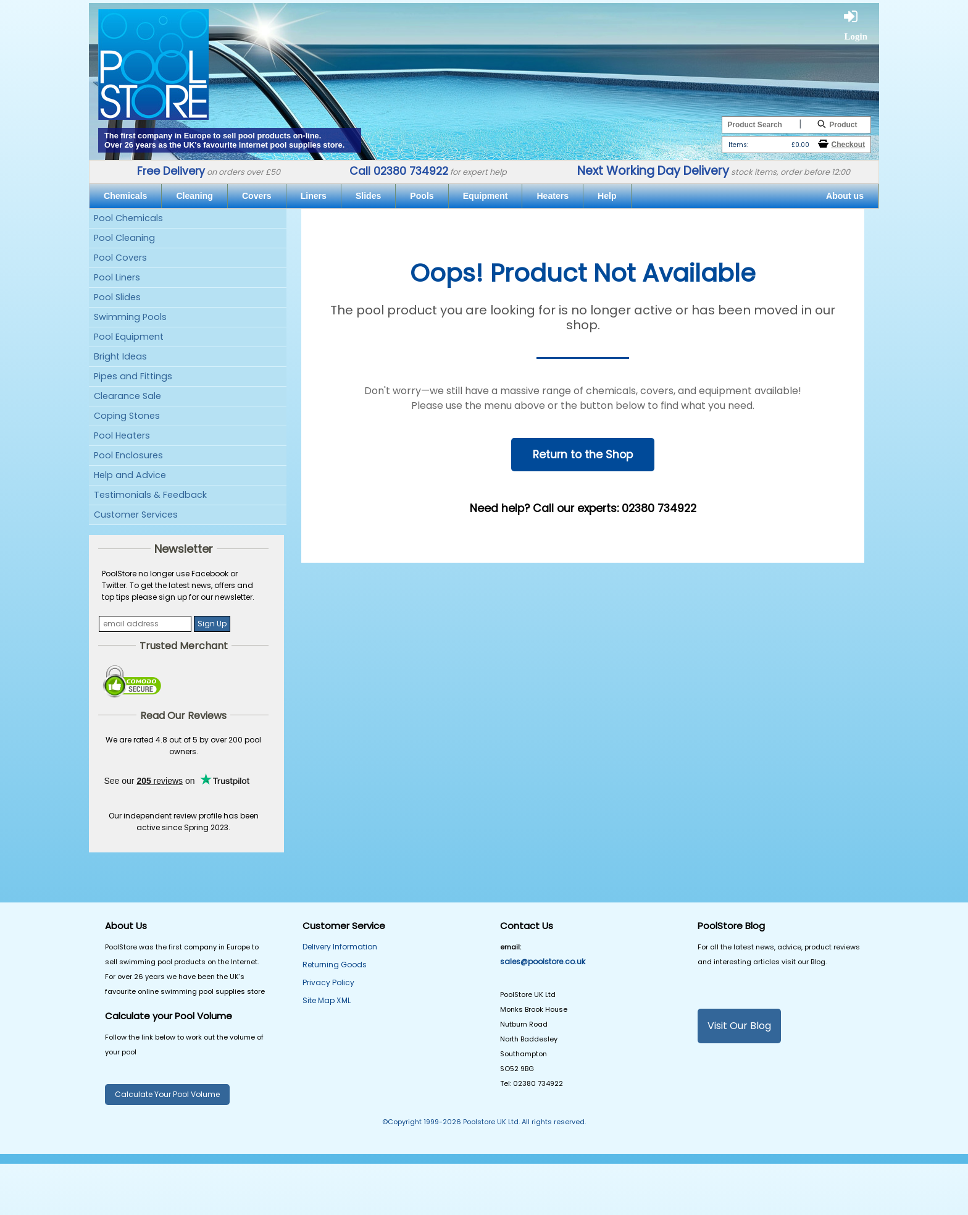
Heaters (552, 196)
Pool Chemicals (128, 218)
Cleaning (194, 196)
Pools (421, 196)
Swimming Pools (130, 317)
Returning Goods (334, 964)
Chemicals (125, 196)
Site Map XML (326, 1000)
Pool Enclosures (128, 455)
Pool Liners (117, 277)
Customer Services (136, 514)
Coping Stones (127, 416)
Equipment (485, 196)
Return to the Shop (583, 454)
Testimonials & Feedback (150, 495)
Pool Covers (120, 257)
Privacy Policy (328, 982)
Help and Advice (130, 475)
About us (845, 196)
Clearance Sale (127, 396)
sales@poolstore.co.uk (542, 961)
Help (607, 196)
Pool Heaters (122, 435)
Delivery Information (339, 946)
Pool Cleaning (124, 238)
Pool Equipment (129, 336)
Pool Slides (117, 297)
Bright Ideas (120, 356)
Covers (257, 196)
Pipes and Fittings (133, 376)
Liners (314, 196)
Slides (368, 196)
